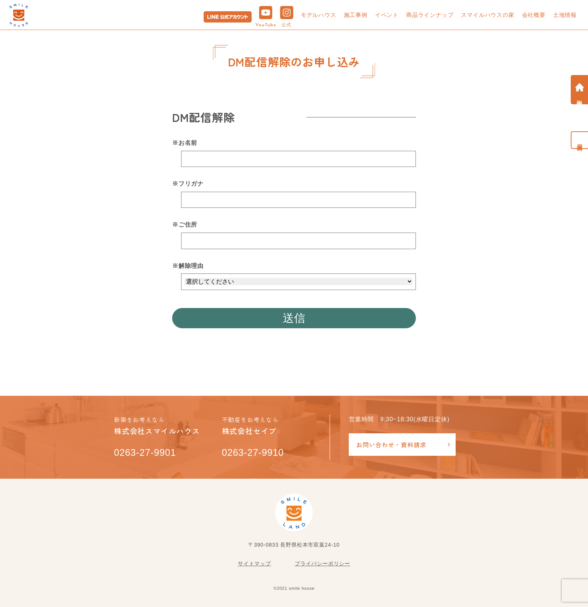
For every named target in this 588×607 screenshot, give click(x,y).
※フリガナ (188, 183)
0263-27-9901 (145, 452)
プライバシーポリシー (322, 563)
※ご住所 (184, 224)
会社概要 (534, 15)
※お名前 (184, 143)
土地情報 (565, 15)
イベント (387, 15)
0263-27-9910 (253, 452)
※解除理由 (188, 266)
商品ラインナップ (429, 15)
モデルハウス (318, 15)
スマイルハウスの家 (487, 15)
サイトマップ (254, 563)
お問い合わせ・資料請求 (391, 444)
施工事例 (356, 15)
